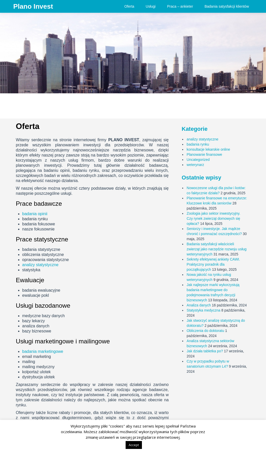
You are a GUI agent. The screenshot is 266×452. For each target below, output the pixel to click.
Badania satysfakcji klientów (227, 6)
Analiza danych (199, 305)
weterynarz (195, 165)
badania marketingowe (42, 351)
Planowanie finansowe (204, 154)
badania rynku (198, 144)
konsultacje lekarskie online (208, 149)
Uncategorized (198, 160)
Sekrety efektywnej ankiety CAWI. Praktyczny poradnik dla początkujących (213, 264)
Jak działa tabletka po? (205, 351)
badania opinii (34, 214)
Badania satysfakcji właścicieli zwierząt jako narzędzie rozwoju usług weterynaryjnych (217, 249)
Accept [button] (134, 445)
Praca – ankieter (180, 6)
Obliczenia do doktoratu (205, 331)
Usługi (151, 6)
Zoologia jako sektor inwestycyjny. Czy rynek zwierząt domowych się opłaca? (214, 218)
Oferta (129, 6)
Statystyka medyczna (203, 310)
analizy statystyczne (40, 265)
